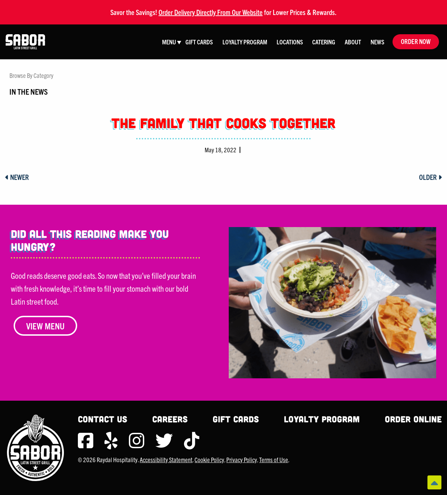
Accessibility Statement (166, 460)
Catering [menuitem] (323, 42)
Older (430, 177)
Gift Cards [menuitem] (199, 42)
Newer (17, 177)
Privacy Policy (241, 460)
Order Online (413, 419)
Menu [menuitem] (169, 42)
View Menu (45, 325)
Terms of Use (273, 460)
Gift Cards (236, 419)
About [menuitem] (353, 42)
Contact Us (102, 419)
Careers (170, 419)
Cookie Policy (209, 460)
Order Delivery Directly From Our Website (211, 12)
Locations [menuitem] (290, 42)
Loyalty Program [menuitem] (244, 42)
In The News (28, 91)
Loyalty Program (322, 419)
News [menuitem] (377, 42)
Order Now (416, 41)
